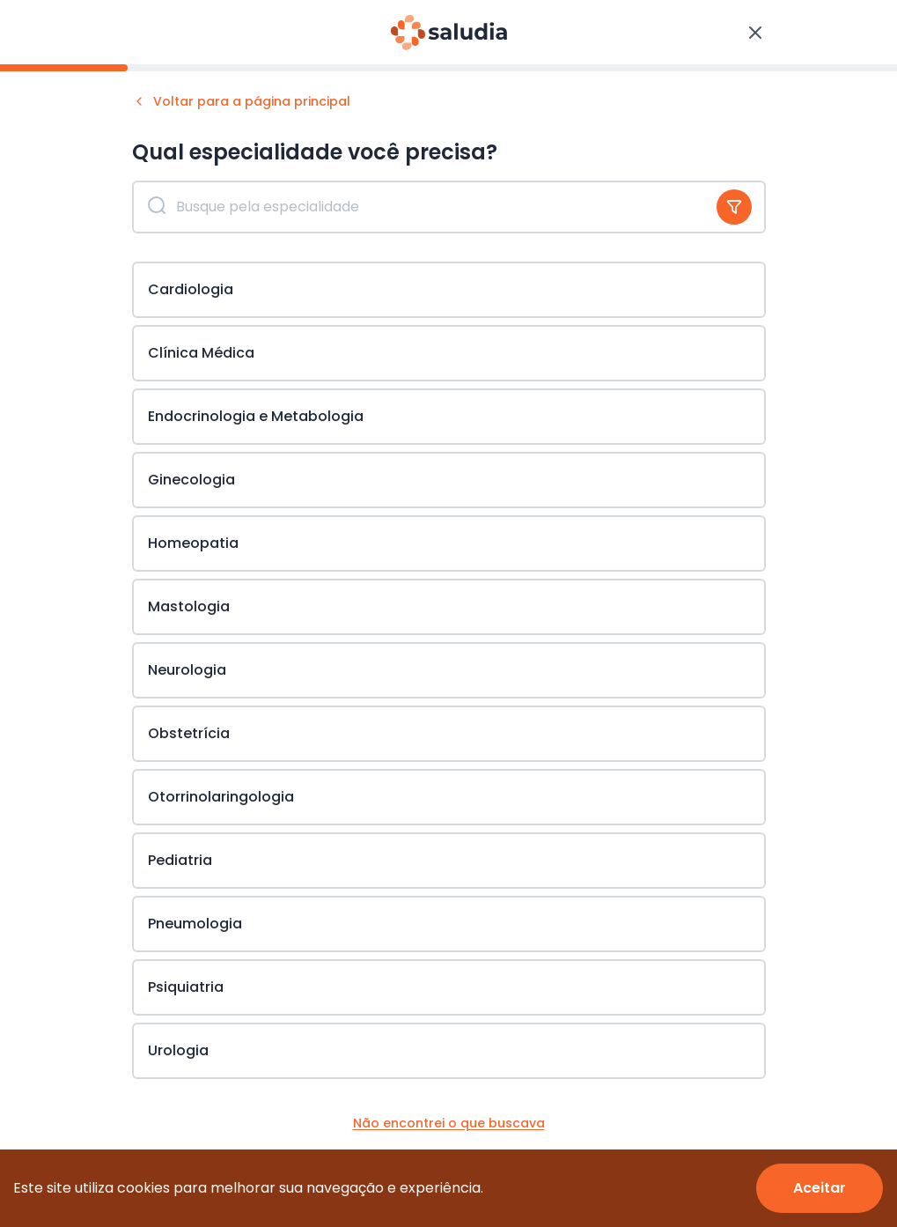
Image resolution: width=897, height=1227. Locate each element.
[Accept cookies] (819, 1188)
